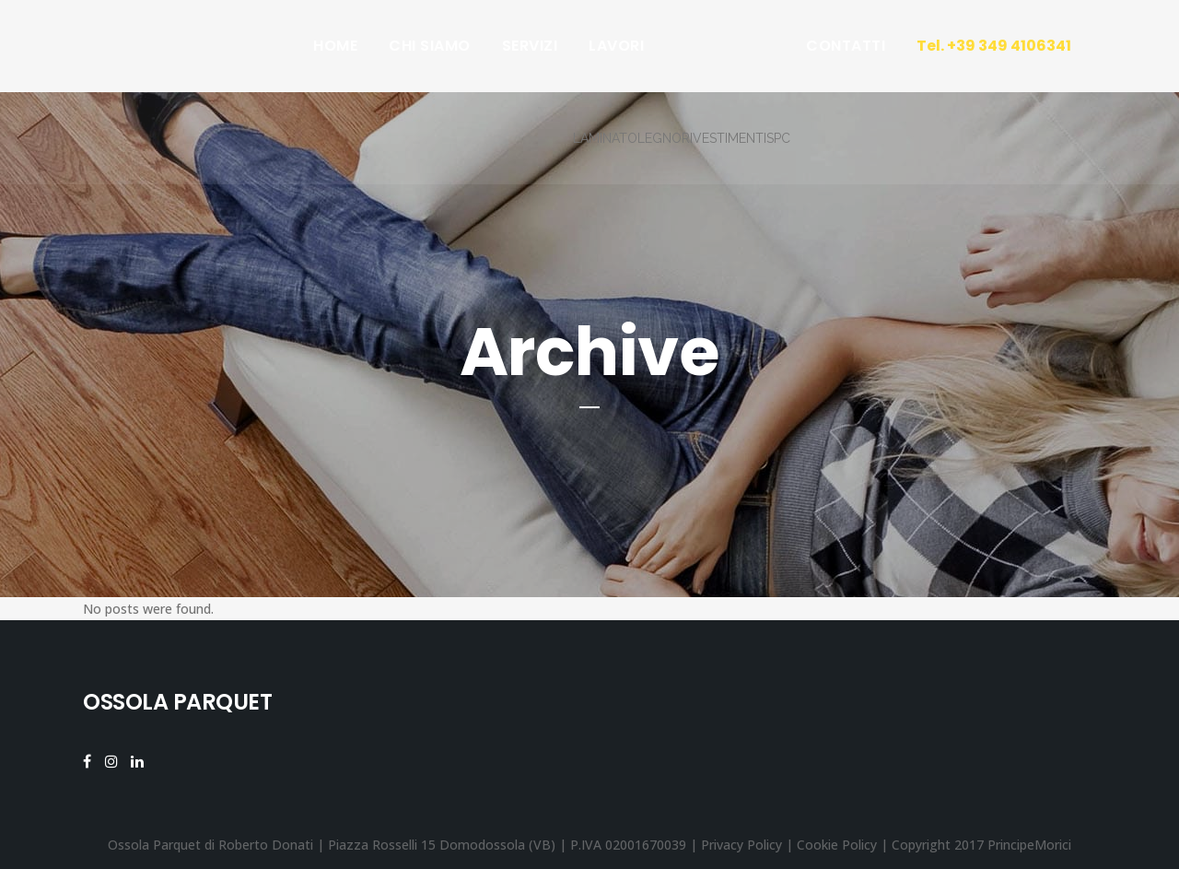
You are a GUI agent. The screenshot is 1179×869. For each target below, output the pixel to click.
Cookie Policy (837, 844)
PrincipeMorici (1029, 844)
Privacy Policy (741, 844)
